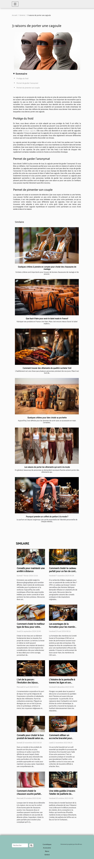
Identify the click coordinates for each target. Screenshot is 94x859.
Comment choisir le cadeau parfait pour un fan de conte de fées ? (63, 571)
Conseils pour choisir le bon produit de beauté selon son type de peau (30, 738)
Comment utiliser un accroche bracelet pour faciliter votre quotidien (60, 738)
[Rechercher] (20, 845)
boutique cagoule (29, 131)
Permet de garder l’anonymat (28, 83)
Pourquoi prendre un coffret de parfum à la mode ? (47, 516)
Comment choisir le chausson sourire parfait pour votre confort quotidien (30, 794)
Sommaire (21, 73)
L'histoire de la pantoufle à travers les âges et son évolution (62, 682)
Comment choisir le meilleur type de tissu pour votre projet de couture (31, 627)
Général (22, 15)
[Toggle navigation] (15, 4)
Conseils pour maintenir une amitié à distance (31, 569)
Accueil (14, 15)
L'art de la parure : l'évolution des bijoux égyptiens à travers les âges (30, 682)
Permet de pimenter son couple (28, 88)
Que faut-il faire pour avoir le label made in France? (47, 318)
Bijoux (47, 851)
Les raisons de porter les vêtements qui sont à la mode (47, 467)
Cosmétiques (47, 844)
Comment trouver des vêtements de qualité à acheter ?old (47, 368)
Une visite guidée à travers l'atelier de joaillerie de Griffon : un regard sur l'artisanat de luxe (62, 795)
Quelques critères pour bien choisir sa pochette (47, 417)
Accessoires (47, 847)
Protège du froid (22, 78)
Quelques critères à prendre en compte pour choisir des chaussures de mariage (47, 268)
